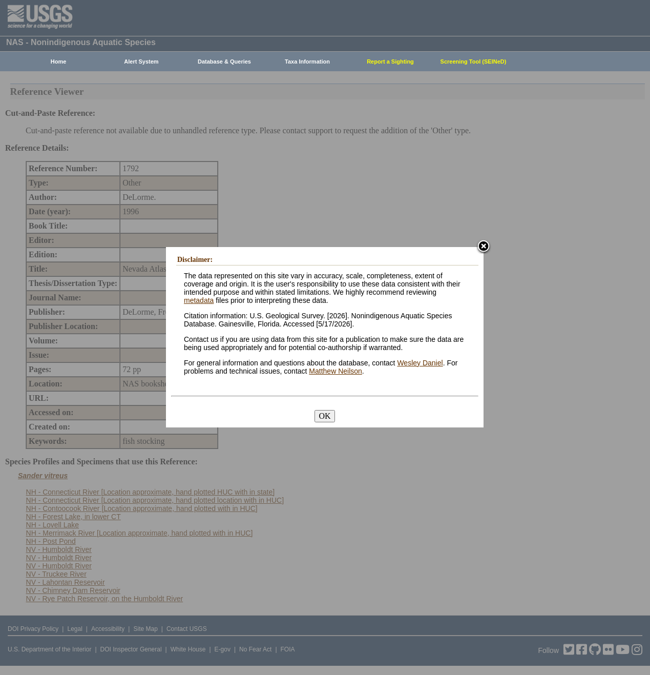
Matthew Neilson (335, 371)
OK (324, 416)
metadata (199, 300)
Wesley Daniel (420, 363)
